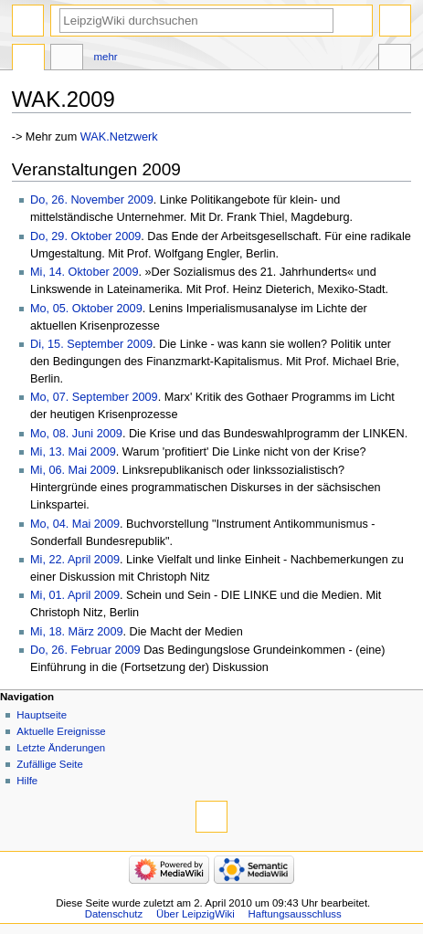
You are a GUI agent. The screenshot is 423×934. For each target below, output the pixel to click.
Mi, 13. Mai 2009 (73, 452)
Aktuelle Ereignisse (60, 731)
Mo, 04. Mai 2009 (75, 524)
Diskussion (66, 59)
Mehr (106, 56)
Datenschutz (114, 913)
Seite (28, 59)
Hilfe (26, 780)
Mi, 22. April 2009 (75, 559)
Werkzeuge (394, 59)
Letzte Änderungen (60, 747)
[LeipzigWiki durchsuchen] (196, 20)
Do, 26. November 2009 (91, 200)
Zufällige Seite (49, 764)
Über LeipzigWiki (195, 913)
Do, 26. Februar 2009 (85, 650)
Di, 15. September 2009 (91, 344)
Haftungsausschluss (295, 913)
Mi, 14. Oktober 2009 (84, 272)
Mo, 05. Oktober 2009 (86, 308)
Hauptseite (41, 714)
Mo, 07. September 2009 (94, 397)
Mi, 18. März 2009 (76, 631)
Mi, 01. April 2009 (75, 595)
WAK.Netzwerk (119, 137)
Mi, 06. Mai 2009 (73, 470)
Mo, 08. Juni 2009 (76, 433)
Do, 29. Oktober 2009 (85, 236)
